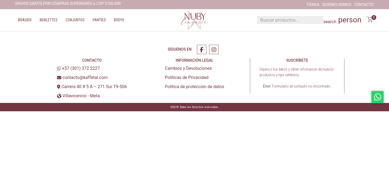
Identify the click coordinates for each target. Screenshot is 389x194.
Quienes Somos (336, 4)
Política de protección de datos (194, 86)
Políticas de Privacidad (187, 77)
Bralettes (49, 20)
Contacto (364, 4)
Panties (99, 20)
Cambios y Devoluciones (188, 68)
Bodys (119, 20)
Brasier (25, 20)
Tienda (312, 4)
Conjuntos (75, 20)
